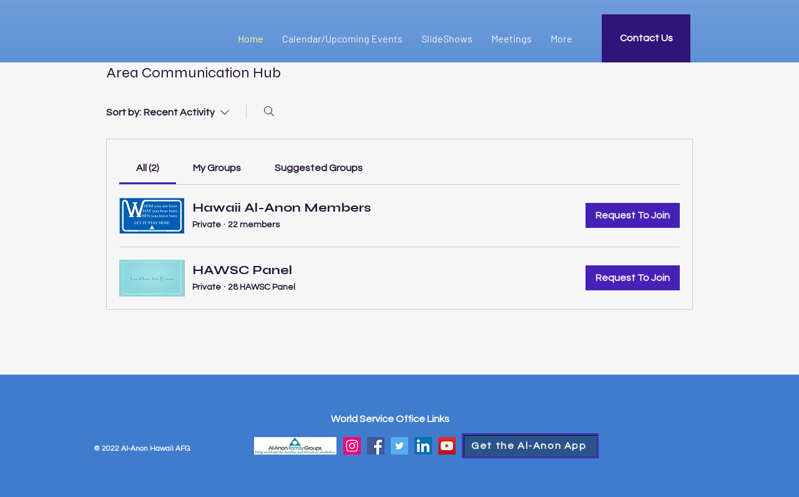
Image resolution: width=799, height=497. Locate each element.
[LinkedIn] (423, 446)
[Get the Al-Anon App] (530, 445)
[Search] (269, 111)
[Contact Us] (646, 38)
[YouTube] (447, 446)
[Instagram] (352, 446)
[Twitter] (399, 446)
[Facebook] (376, 446)
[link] (147, 168)
